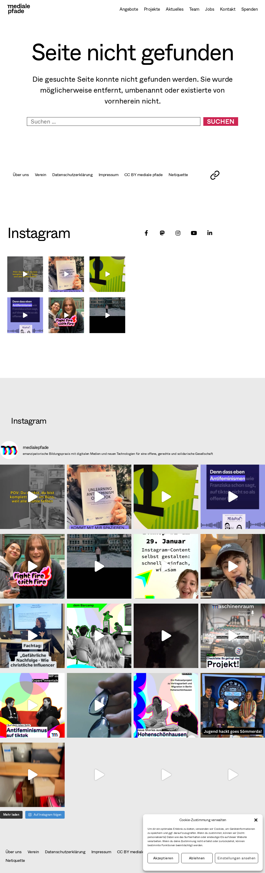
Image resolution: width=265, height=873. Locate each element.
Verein (42, 174)
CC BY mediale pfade (154, 174)
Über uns (21, 174)
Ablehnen (197, 858)
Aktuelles (174, 9)
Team (194, 9)
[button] (256, 820)
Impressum (116, 174)
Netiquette (191, 174)
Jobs (209, 9)
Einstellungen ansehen (236, 858)
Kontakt (227, 9)
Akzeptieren (163, 858)
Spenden (249, 9)
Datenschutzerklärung (76, 174)
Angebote (129, 9)
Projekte (152, 9)
